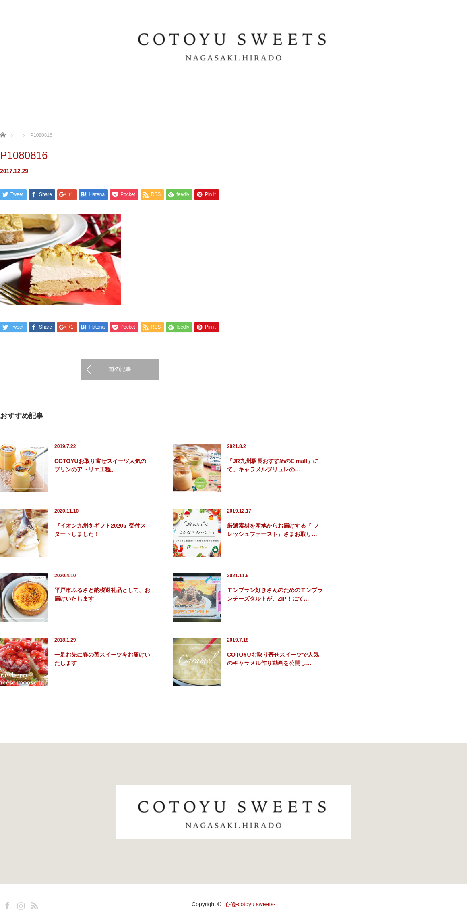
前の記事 (120, 369)
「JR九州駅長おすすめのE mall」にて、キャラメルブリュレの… (272, 465)
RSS (33, 904)
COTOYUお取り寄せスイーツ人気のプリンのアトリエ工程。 (100, 465)
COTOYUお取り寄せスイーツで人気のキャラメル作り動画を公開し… (273, 658)
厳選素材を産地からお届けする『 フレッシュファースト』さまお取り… (273, 529)
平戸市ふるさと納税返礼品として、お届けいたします (102, 594)
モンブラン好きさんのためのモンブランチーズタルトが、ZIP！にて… (275, 594)
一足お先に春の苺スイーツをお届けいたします (102, 658)
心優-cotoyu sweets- (250, 904)
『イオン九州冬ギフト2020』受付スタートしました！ (100, 529)
